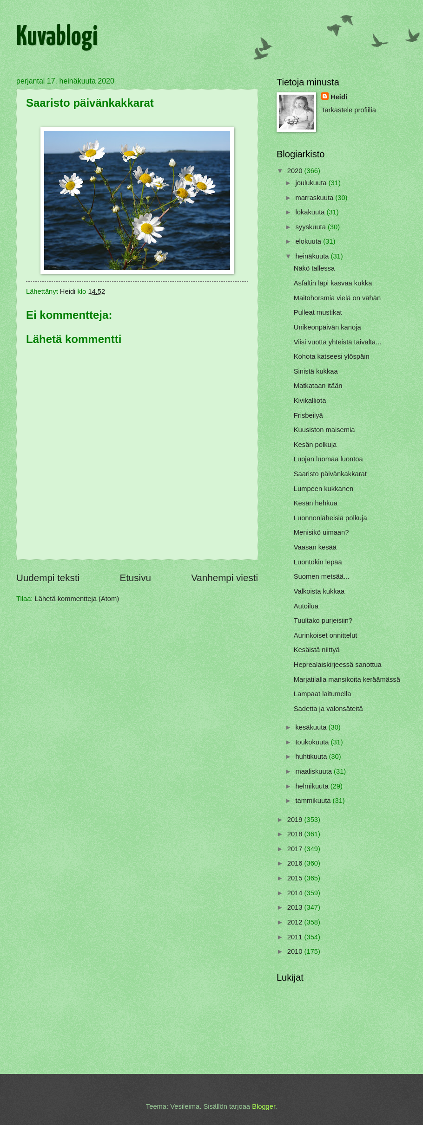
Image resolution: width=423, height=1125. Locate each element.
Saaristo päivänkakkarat (330, 474)
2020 (295, 171)
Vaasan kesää (315, 547)
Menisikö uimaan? (321, 532)
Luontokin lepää (318, 562)
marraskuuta (315, 197)
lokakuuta (310, 212)
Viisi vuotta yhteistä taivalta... (338, 342)
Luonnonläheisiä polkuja (330, 518)
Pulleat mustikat (318, 312)
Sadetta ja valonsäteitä (328, 708)
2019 (295, 819)
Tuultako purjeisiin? (323, 620)
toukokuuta (312, 742)
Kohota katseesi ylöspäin (332, 356)
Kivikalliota (310, 400)
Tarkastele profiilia (348, 110)
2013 (295, 907)
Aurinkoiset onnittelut (325, 635)
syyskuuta (311, 227)
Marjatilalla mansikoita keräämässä (347, 679)
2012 (295, 922)
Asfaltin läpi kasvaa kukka (333, 283)
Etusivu (135, 577)
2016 (295, 863)
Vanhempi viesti (224, 577)
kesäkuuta (311, 727)
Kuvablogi (57, 38)
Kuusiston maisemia (324, 429)
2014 (295, 893)
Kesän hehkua (315, 503)
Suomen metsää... (321, 576)
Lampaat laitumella (322, 694)
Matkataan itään (318, 385)
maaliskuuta (314, 771)
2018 (295, 834)
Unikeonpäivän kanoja (327, 327)
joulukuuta (311, 183)
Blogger (263, 1106)
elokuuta (309, 241)
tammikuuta (313, 800)
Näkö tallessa (314, 268)
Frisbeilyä (308, 415)
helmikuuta (312, 786)
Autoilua (306, 606)
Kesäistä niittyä (317, 649)
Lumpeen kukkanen (323, 488)
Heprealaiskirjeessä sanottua (338, 664)
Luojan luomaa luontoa (328, 459)
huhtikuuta (312, 756)
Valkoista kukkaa (319, 591)
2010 (295, 951)
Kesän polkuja (315, 444)
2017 (295, 849)
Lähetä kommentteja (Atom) (77, 598)
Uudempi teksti (47, 577)
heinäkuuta (312, 256)
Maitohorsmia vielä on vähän (337, 298)
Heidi (338, 97)
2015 (295, 878)
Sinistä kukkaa (316, 371)
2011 (295, 937)
